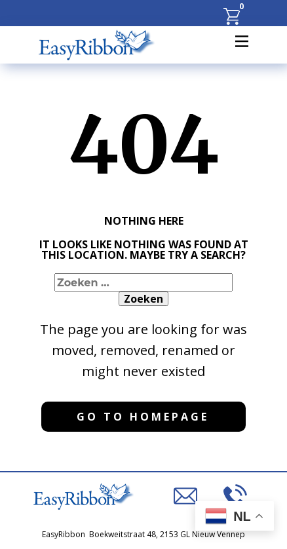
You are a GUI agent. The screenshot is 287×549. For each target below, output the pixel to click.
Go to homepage (143, 416)
